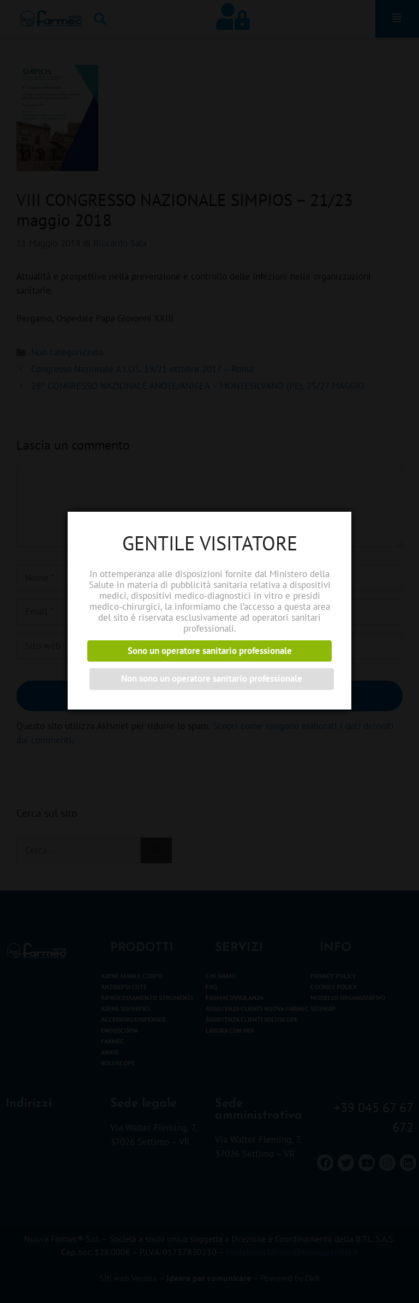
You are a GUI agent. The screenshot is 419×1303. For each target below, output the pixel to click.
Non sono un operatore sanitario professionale (211, 678)
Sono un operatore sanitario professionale (210, 651)
